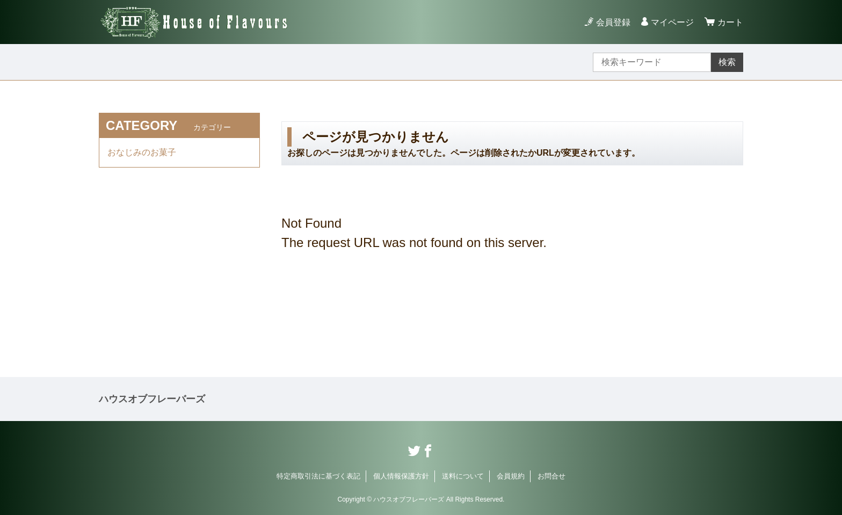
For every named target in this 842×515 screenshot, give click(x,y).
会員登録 (613, 22)
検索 (727, 62)
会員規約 (511, 476)
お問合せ (551, 476)
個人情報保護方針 (401, 476)
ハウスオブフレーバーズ (152, 399)
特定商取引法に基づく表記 (318, 476)
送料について (463, 476)
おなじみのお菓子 (141, 152)
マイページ (672, 22)
